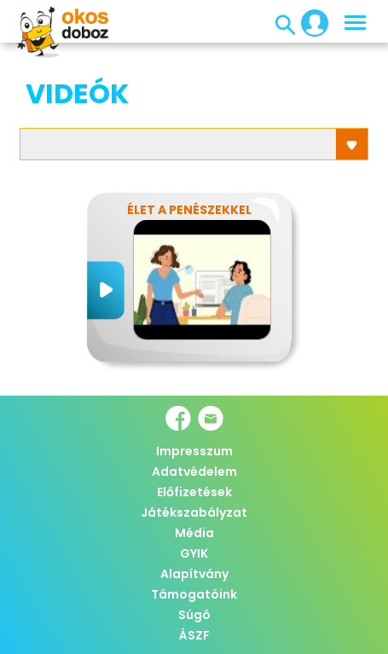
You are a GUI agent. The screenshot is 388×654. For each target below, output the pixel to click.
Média (194, 532)
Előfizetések (194, 492)
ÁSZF (194, 635)
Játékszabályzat (194, 512)
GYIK (194, 553)
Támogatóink (194, 594)
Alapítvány (194, 573)
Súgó (194, 614)
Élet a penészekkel (189, 209)
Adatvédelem (194, 471)
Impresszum (194, 451)
